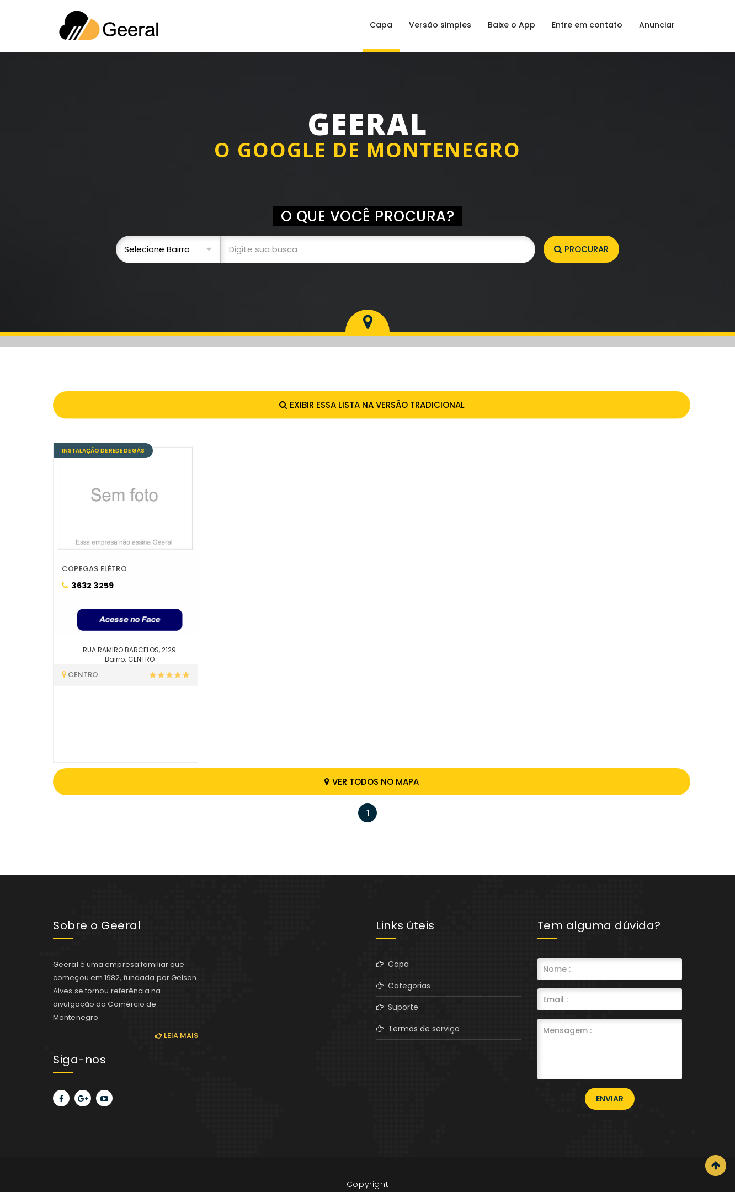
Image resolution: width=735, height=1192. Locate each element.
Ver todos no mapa (371, 781)
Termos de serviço (418, 1028)
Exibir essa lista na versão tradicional (372, 405)
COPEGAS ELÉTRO (94, 568)
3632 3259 (88, 585)
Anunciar (657, 24)
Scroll (716, 1165)
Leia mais (176, 1035)
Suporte (397, 1007)
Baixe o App (511, 24)
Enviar (610, 1098)
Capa (381, 24)
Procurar (581, 249)
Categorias (403, 985)
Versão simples (440, 24)
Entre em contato (587, 24)
